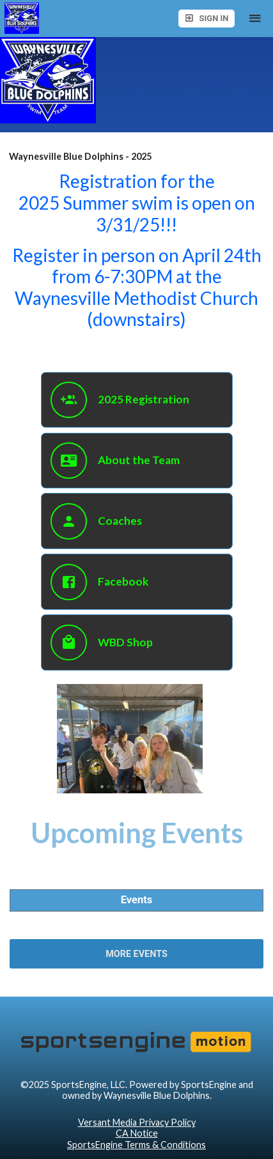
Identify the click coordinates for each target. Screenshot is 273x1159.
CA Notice (137, 1133)
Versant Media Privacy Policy (137, 1122)
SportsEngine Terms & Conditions (136, 1144)
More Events (136, 954)
